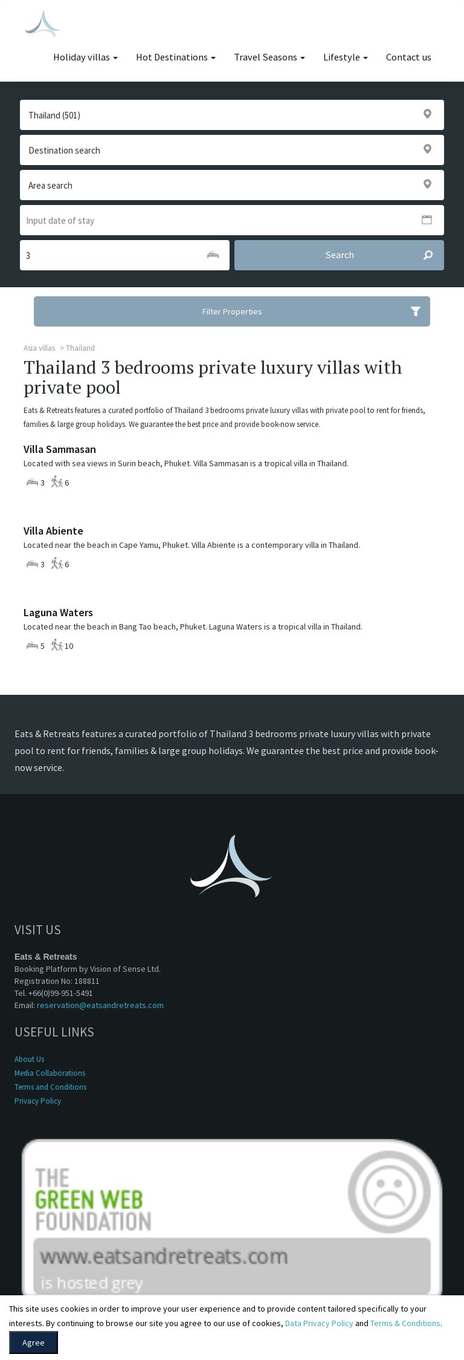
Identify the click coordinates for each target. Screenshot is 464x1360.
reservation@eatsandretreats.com (100, 1005)
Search (384, 255)
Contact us (408, 57)
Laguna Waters (58, 612)
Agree (33, 1342)
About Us (29, 1059)
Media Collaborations (49, 1073)
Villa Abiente (53, 531)
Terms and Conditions (50, 1087)
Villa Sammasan (60, 449)
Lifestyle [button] (345, 57)
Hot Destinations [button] (176, 57)
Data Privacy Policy (319, 1323)
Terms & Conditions (405, 1323)
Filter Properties (316, 311)
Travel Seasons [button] (269, 57)
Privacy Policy (37, 1101)
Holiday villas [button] (85, 57)
